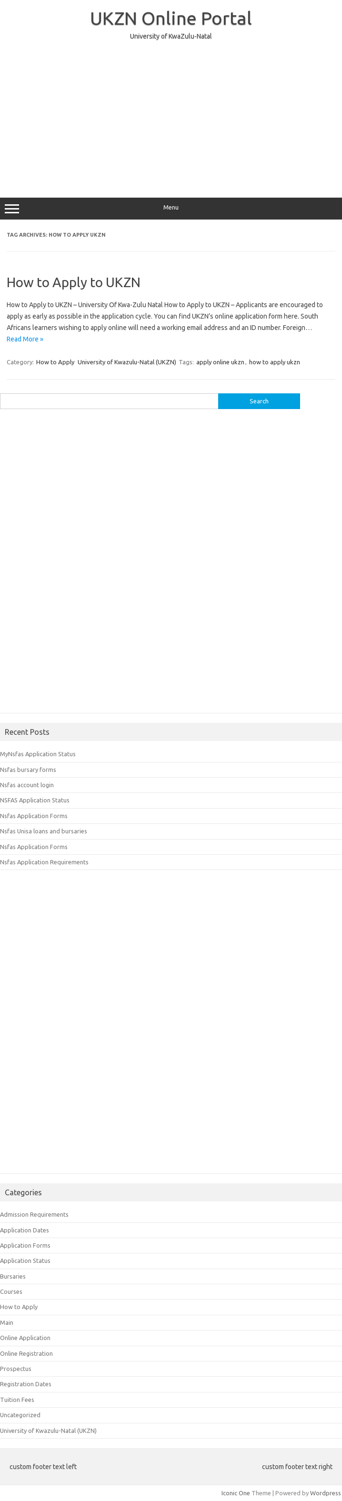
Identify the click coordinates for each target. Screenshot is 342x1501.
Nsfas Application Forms (34, 815)
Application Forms (25, 1245)
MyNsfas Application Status (38, 753)
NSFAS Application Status (35, 800)
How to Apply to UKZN (74, 282)
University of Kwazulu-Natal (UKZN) (127, 362)
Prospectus (15, 1368)
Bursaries (13, 1276)
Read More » (25, 339)
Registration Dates (25, 1384)
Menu (171, 208)
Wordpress (325, 1493)
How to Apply (55, 362)
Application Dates (24, 1230)
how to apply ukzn (274, 362)
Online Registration (26, 1353)
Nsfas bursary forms (28, 769)
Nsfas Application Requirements (44, 862)
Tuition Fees (17, 1399)
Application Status (25, 1260)
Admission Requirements (34, 1214)
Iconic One (235, 1493)
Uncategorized (20, 1414)
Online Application (25, 1337)
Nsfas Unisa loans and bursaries (43, 831)
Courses (11, 1291)
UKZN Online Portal (171, 18)
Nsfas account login (27, 784)
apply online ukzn (220, 362)
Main (6, 1322)
